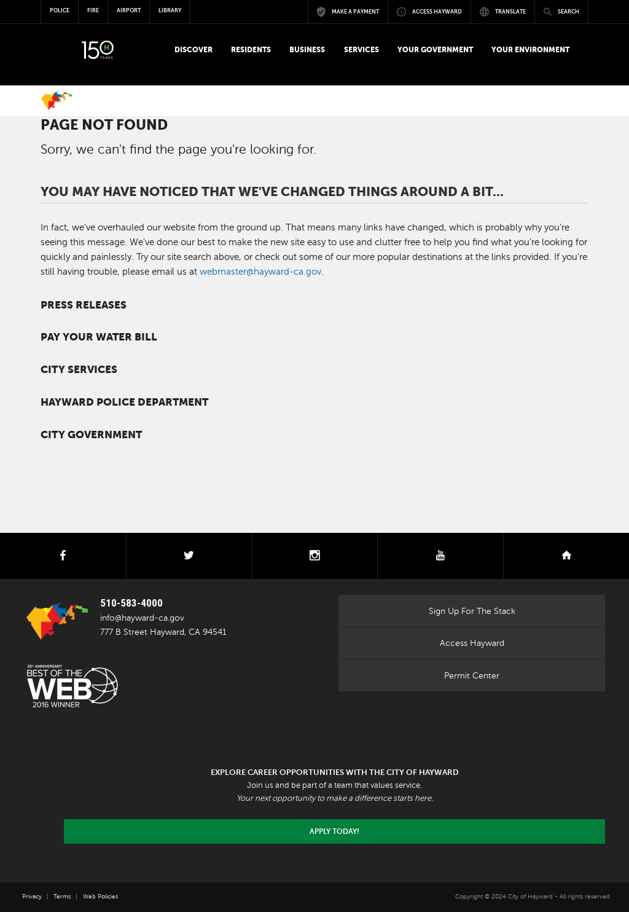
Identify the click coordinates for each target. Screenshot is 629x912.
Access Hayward (472, 643)
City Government (91, 435)
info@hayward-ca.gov (142, 618)
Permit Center (471, 675)
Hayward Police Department (124, 402)
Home (56, 100)
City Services (79, 369)
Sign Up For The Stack (472, 611)
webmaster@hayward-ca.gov (260, 272)
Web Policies (100, 896)
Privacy (32, 896)
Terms (62, 896)
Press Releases (84, 305)
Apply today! (334, 831)
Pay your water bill (99, 337)
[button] (193, 50)
